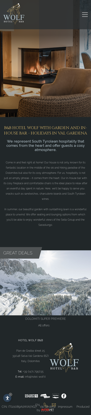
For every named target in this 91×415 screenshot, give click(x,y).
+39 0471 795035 (33, 371)
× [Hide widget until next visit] (10, 394)
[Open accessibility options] (7, 398)
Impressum (65, 406)
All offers (44, 325)
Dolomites (34, 361)
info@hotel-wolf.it (35, 376)
